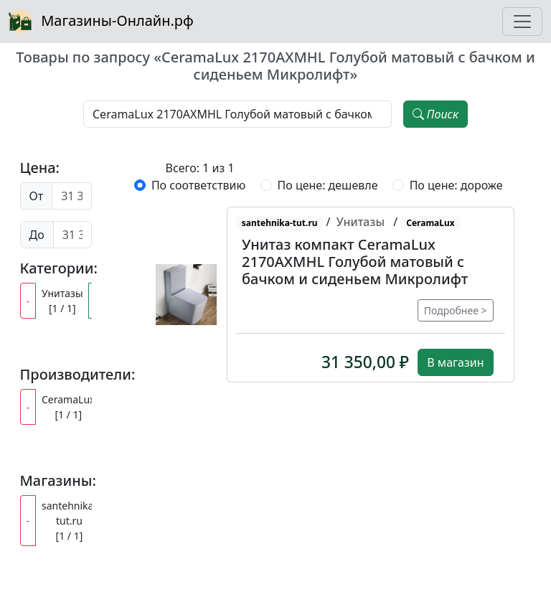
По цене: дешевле (328, 185)
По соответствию (198, 185)
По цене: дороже (456, 185)
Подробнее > (455, 310)
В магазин (455, 362)
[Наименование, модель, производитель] (237, 114)
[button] (186, 294)
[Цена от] (71, 196)
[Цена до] (72, 234)
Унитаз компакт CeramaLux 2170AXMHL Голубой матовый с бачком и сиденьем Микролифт (355, 261)
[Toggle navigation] (522, 21)
